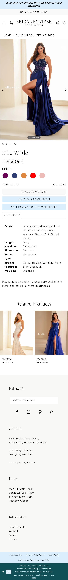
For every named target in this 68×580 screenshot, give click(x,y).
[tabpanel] (34, 89)
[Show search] (64, 23)
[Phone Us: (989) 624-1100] (11, 23)
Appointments (17, 527)
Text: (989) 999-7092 (21, 454)
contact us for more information (30, 286)
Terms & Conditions (35, 555)
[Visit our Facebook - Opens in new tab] (17, 412)
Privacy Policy (15, 555)
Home (7, 35)
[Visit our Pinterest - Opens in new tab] (40, 412)
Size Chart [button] (59, 184)
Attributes (12, 215)
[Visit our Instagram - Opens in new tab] (28, 412)
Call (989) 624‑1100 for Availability (34, 207)
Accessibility (53, 555)
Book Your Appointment (34, 199)
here (34, 577)
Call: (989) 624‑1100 (20, 450)
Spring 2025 (45, 35)
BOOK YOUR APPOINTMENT (19, 3)
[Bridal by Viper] (34, 23)
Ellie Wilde (24, 35)
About (12, 535)
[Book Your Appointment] (34, 12)
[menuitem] (4, 23)
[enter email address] (34, 400)
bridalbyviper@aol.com (22, 462)
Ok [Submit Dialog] (9, 571)
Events (13, 539)
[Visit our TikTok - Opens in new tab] (51, 412)
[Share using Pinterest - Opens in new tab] (15, 144)
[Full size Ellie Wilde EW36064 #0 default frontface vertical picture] (34, 89)
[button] (4, 23)
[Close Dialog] (3, 571)
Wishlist (13, 531)
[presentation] (16, 333)
